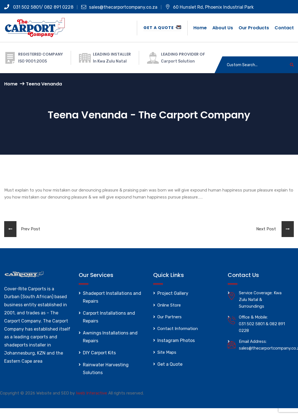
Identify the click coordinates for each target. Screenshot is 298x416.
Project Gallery (172, 293)
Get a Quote (162, 27)
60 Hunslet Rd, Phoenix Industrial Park (209, 7)
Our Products (254, 28)
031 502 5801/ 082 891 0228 (38, 7)
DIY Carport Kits (99, 352)
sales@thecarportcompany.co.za (119, 7)
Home (200, 28)
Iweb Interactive (91, 393)
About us (222, 28)
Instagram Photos (176, 340)
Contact (284, 28)
